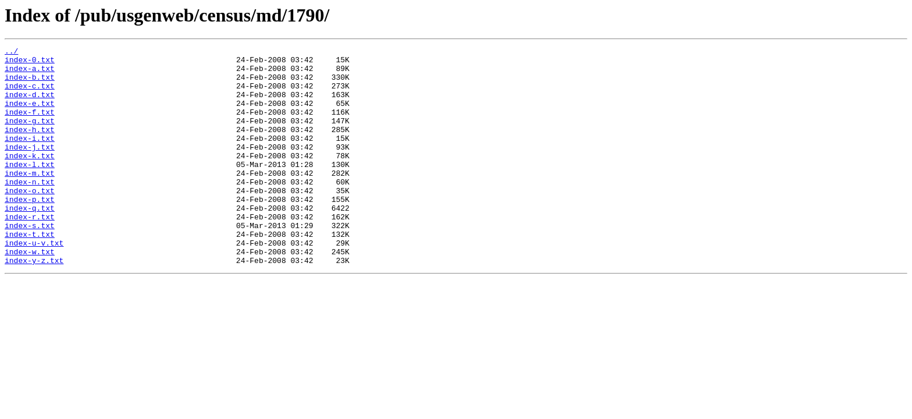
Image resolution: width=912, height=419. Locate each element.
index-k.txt (30, 178)
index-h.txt (30, 146)
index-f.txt (30, 125)
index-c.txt (30, 94)
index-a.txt (30, 73)
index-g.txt (30, 136)
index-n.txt (30, 209)
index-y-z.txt (34, 304)
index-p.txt (30, 230)
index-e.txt (30, 115)
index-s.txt (30, 262)
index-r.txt (30, 251)
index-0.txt (30, 63)
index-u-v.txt (34, 283)
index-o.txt (30, 220)
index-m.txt (30, 199)
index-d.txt (30, 105)
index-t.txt (30, 272)
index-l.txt (30, 188)
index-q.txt (30, 241)
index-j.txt (30, 167)
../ (11, 52)
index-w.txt (30, 293)
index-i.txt (30, 157)
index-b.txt (30, 84)
